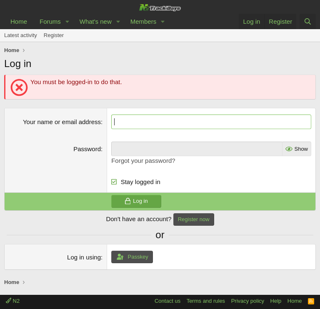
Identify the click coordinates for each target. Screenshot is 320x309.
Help (276, 301)
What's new (96, 21)
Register (54, 35)
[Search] (308, 21)
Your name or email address (62, 121)
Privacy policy (247, 301)
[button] (67, 21)
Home (18, 21)
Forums (50, 21)
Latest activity (20, 35)
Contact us (167, 301)
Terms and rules (206, 301)
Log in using (84, 257)
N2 (13, 301)
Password (87, 148)
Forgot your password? (143, 160)
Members (143, 21)
